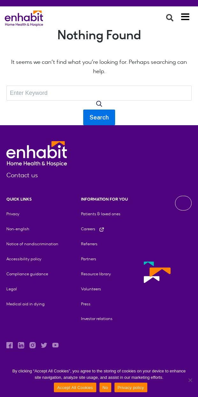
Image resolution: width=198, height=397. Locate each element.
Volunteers (91, 288)
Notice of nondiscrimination (32, 243)
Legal (11, 288)
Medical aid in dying (25, 304)
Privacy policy (131, 387)
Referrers (89, 243)
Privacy (12, 213)
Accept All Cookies (75, 387)
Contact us (22, 175)
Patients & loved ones (101, 213)
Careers (93, 228)
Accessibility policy (23, 258)
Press (86, 304)
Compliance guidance (27, 273)
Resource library (96, 273)
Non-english (17, 228)
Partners (88, 258)
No (105, 387)
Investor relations (97, 318)
